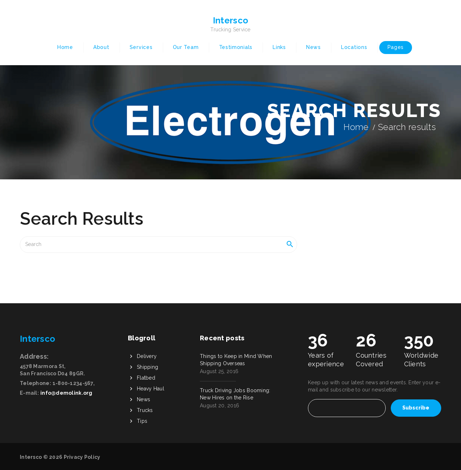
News (313, 47)
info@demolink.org (66, 393)
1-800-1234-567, (74, 383)
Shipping (147, 367)
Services (141, 47)
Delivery (147, 356)
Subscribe (415, 408)
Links (279, 47)
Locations (354, 47)
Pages (396, 47)
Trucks (145, 410)
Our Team (186, 47)
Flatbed (146, 378)
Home (65, 47)
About (101, 47)
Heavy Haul (150, 388)
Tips (142, 421)
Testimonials (235, 47)
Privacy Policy (82, 457)
